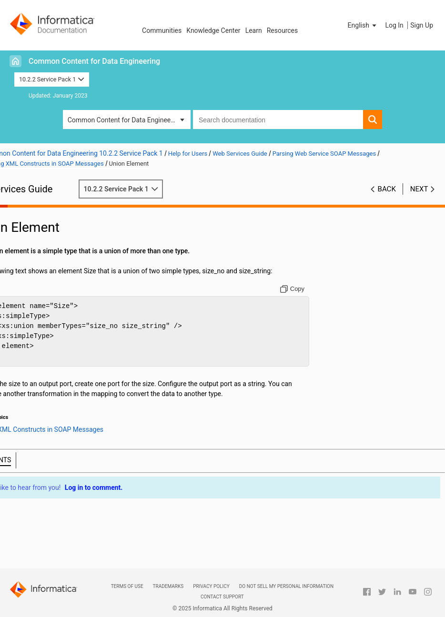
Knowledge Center (213, 30)
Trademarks (168, 586)
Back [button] (387, 189)
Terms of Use (127, 586)
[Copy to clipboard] (302, 289)
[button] (363, 25)
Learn (253, 30)
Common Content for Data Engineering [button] (125, 120)
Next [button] (419, 189)
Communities (162, 30)
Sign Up (421, 25)
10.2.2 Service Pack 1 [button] (51, 79)
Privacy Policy (211, 586)
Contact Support (222, 596)
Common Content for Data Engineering (94, 61)
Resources (282, 30)
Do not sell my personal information (286, 586)
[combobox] (278, 119)
